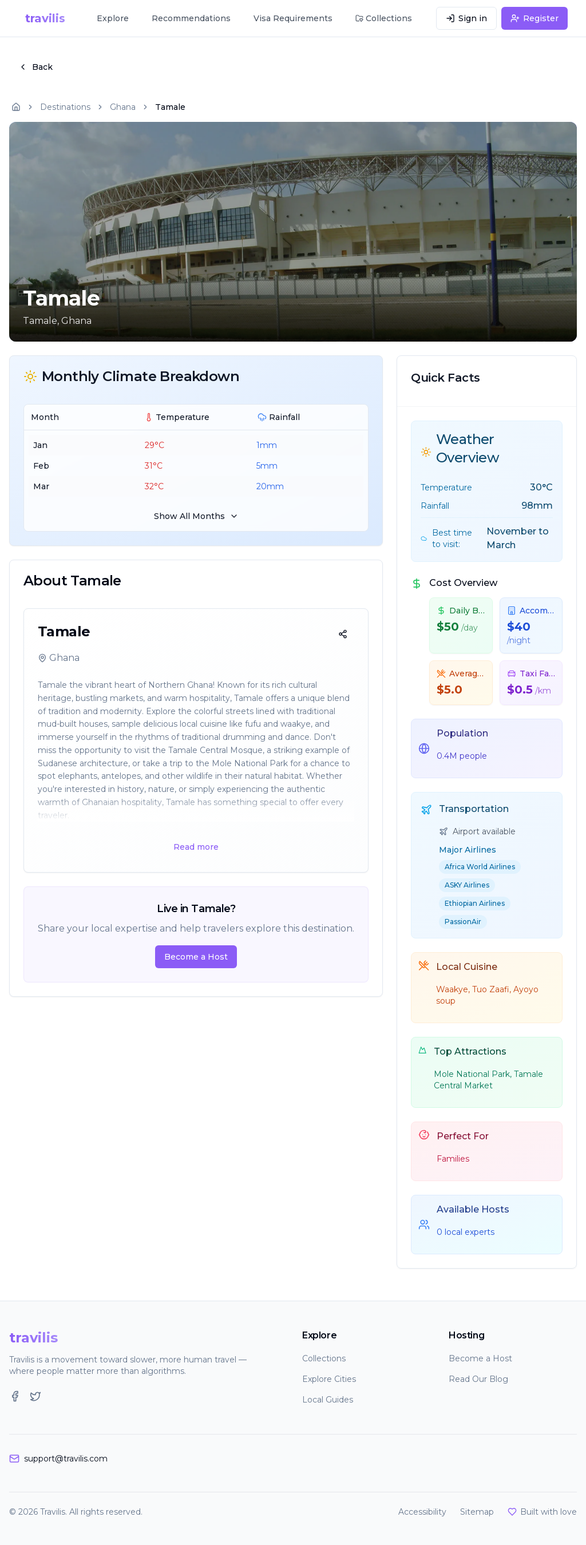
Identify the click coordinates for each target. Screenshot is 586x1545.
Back (35, 67)
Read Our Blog (478, 1379)
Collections (324, 1358)
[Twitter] (35, 1396)
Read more (196, 847)
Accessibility (422, 1512)
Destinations (65, 107)
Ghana (123, 107)
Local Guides (327, 1400)
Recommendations (191, 18)
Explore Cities (329, 1379)
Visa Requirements (293, 18)
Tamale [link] (170, 107)
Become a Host (196, 957)
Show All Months (196, 516)
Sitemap (477, 1512)
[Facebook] (15, 1396)
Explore (113, 18)
